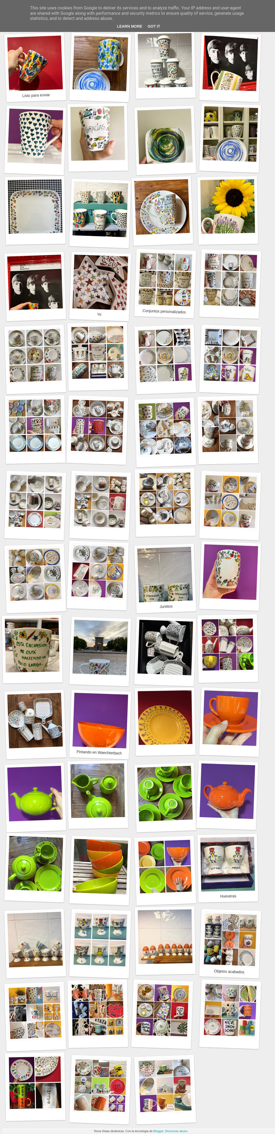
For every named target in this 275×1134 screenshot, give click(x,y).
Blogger (158, 1131)
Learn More (129, 26)
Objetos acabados (229, 971)
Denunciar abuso (176, 1131)
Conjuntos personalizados (164, 311)
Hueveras (228, 896)
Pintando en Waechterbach (99, 752)
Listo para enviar (36, 95)
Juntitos (166, 606)
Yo (99, 314)
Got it (154, 26)
